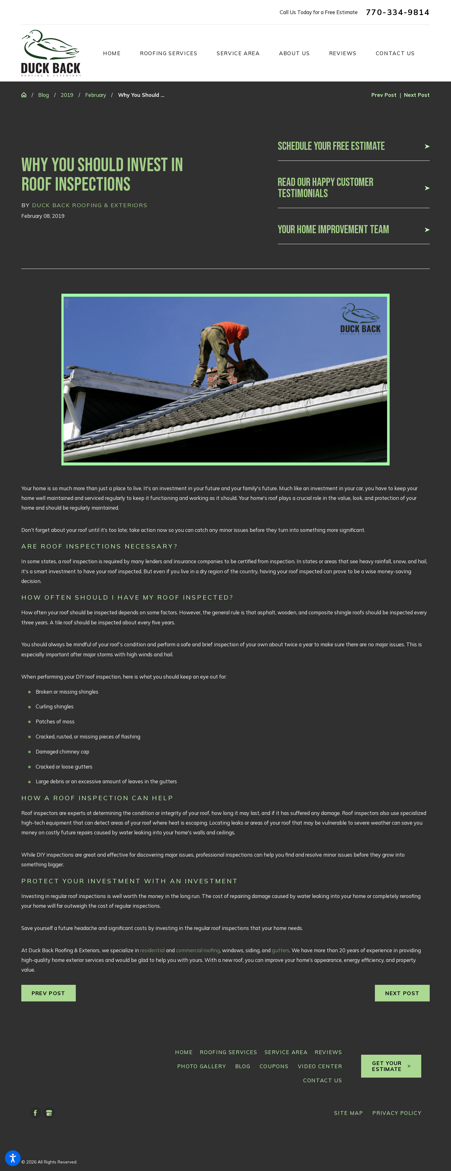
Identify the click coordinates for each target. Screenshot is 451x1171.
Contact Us (322, 1080)
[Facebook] (35, 1113)
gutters (280, 950)
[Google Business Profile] (49, 1113)
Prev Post (48, 993)
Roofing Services (228, 1052)
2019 (67, 95)
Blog (43, 95)
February (95, 95)
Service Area (286, 1052)
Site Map (348, 1113)
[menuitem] (121, 53)
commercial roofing (198, 950)
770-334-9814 (398, 12)
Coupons (274, 1066)
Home (184, 1052)
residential (152, 950)
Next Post (402, 993)
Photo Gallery (201, 1066)
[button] (13, 1158)
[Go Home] (26, 94)
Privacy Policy (396, 1113)
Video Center (320, 1066)
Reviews (328, 1052)
